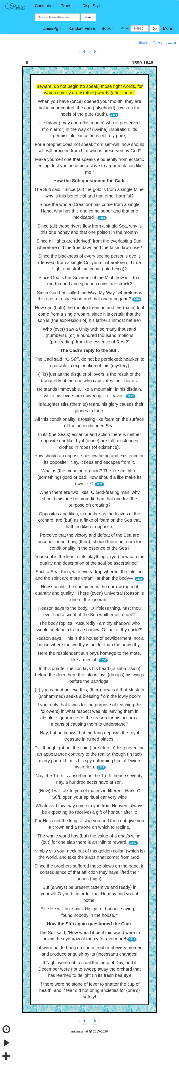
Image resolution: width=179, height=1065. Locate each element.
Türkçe (157, 42)
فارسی (171, 43)
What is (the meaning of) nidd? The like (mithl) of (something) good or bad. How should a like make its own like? (90, 477)
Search (88, 17)
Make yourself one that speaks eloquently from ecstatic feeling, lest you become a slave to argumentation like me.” (89, 166)
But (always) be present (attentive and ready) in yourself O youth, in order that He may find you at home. (89, 893)
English (144, 42)
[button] (45, 6)
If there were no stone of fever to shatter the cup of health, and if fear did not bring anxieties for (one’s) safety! (89, 990)
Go (154, 28)
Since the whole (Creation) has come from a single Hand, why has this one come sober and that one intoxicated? (90, 211)
